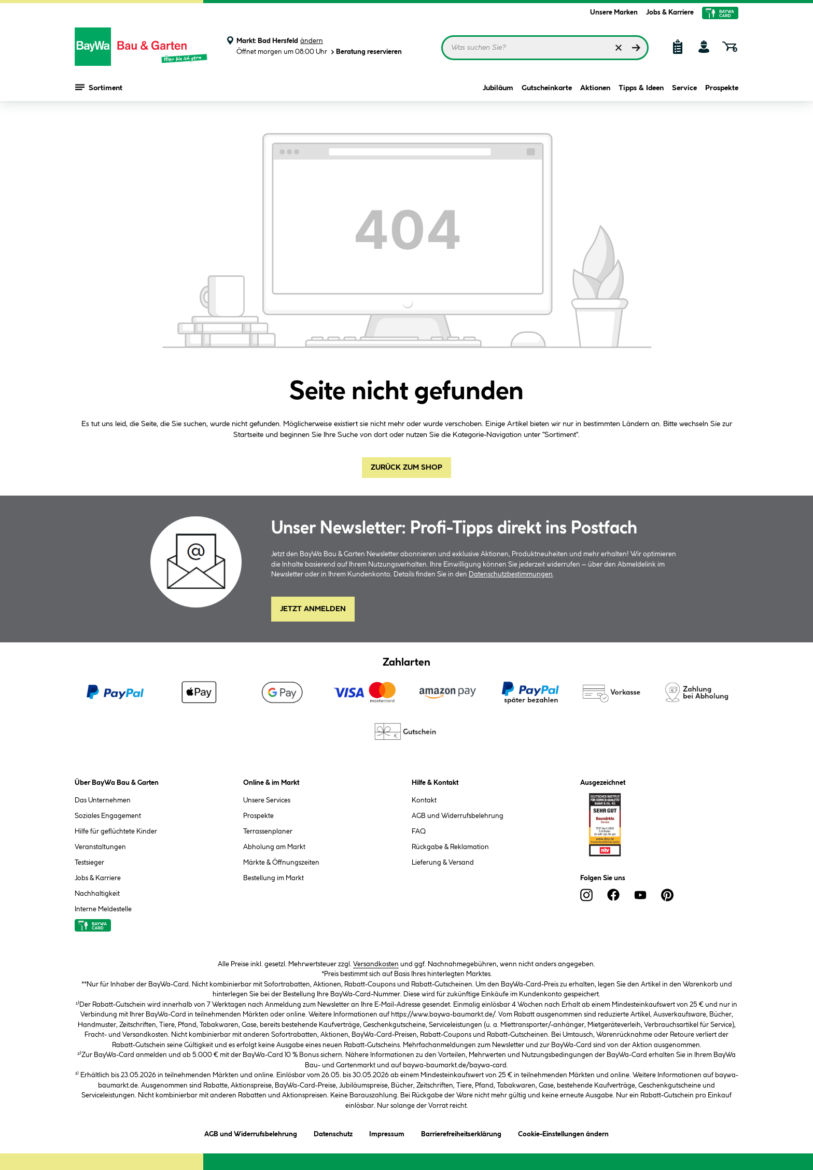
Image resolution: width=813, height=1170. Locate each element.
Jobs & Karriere (670, 12)
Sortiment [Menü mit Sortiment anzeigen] (98, 88)
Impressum (386, 1132)
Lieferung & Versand (443, 862)
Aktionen (595, 89)
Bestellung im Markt (273, 878)
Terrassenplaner (267, 831)
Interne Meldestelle (103, 909)
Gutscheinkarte (547, 89)
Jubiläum (498, 89)
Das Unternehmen (103, 800)
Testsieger (89, 862)
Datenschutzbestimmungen (511, 574)
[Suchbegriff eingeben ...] (545, 47)
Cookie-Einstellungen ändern (563, 1132)
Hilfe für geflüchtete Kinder (116, 831)
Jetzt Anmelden (313, 609)
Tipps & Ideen (641, 89)
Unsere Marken (614, 12)
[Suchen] (636, 47)
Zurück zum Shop (406, 467)
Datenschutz (333, 1132)
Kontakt (424, 800)
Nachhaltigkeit (97, 894)
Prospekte (721, 89)
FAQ (419, 831)
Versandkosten (376, 964)
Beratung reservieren (365, 52)
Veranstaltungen (100, 847)
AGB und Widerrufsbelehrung (457, 816)
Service (684, 89)
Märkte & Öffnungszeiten (281, 862)
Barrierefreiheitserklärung (461, 1132)
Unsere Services (266, 800)
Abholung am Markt (274, 847)
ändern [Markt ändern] (311, 41)
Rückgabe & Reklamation (450, 847)
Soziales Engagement (108, 816)
